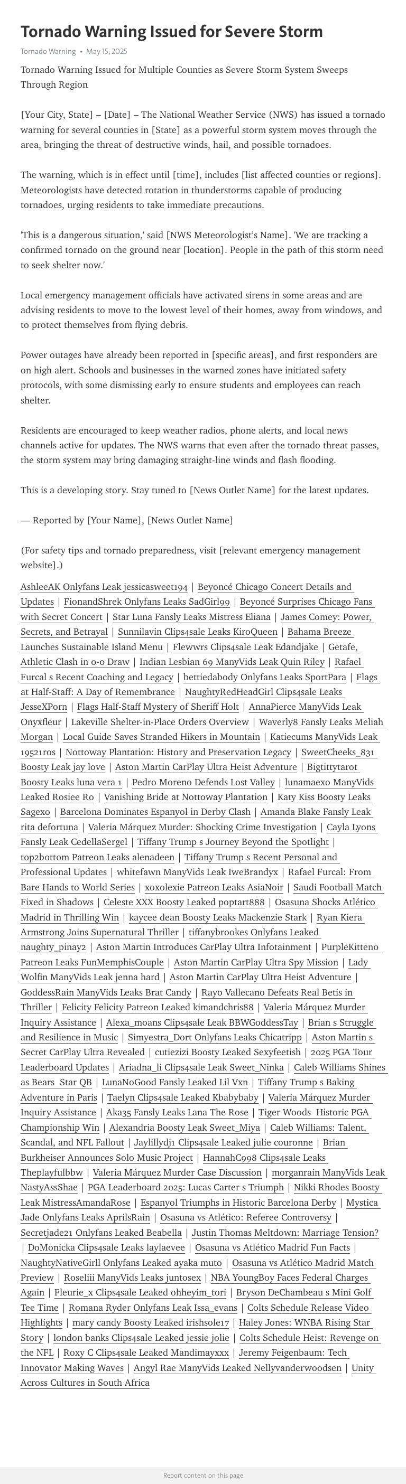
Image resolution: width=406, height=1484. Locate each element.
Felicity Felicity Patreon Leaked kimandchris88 (158, 1007)
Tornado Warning (48, 51)
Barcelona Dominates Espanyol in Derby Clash (155, 812)
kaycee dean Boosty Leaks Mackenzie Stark (218, 917)
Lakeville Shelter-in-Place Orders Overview (160, 722)
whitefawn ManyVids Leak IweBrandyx (197, 872)
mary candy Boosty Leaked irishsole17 (150, 1322)
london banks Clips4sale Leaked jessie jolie (141, 1338)
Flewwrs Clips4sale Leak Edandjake (245, 647)
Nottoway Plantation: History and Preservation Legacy (178, 752)
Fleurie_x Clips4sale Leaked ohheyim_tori (140, 1292)
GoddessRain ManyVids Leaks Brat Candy (106, 992)
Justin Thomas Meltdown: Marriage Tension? (285, 1232)
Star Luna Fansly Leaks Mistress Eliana (192, 617)
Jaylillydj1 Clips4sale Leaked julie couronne (223, 1142)
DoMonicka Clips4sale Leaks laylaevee (106, 1247)
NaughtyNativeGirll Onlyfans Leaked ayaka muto (121, 1263)
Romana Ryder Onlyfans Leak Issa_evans (153, 1307)
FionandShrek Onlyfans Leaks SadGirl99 (147, 601)
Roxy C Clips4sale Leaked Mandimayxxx (146, 1352)
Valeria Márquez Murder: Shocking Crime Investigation (202, 827)
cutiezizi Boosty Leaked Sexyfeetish (228, 1052)
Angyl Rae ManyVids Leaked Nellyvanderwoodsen (238, 1368)
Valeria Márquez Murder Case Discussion (177, 1172)
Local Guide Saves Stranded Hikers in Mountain (161, 737)
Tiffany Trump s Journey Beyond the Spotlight (233, 842)
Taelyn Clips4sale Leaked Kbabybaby (183, 1097)
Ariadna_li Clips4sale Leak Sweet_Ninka (201, 1067)
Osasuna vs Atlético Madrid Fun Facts (272, 1247)
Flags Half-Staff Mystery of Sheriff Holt (158, 706)
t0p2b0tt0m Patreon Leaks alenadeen (97, 857)
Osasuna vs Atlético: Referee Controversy (245, 1217)
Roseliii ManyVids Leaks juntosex (132, 1277)
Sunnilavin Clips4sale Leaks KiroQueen (198, 631)
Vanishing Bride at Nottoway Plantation (185, 797)
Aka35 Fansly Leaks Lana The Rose (177, 1112)
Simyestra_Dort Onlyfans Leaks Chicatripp (215, 1037)
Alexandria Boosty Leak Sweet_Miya (184, 1127)
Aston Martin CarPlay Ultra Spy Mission (256, 962)
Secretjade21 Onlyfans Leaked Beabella (101, 1232)
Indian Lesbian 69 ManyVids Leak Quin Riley (232, 662)
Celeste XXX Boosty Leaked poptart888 (184, 902)
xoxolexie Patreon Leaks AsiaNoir (214, 887)
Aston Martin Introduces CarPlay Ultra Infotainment (203, 947)
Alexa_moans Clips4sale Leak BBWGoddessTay (202, 1022)
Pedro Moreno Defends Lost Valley (203, 782)
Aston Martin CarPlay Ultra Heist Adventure (206, 767)
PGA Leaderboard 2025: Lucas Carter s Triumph (186, 1187)
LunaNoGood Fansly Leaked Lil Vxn (175, 1082)
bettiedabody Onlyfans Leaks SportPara (264, 677)
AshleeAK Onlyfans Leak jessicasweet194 (104, 587)
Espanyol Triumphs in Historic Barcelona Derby (238, 1202)
